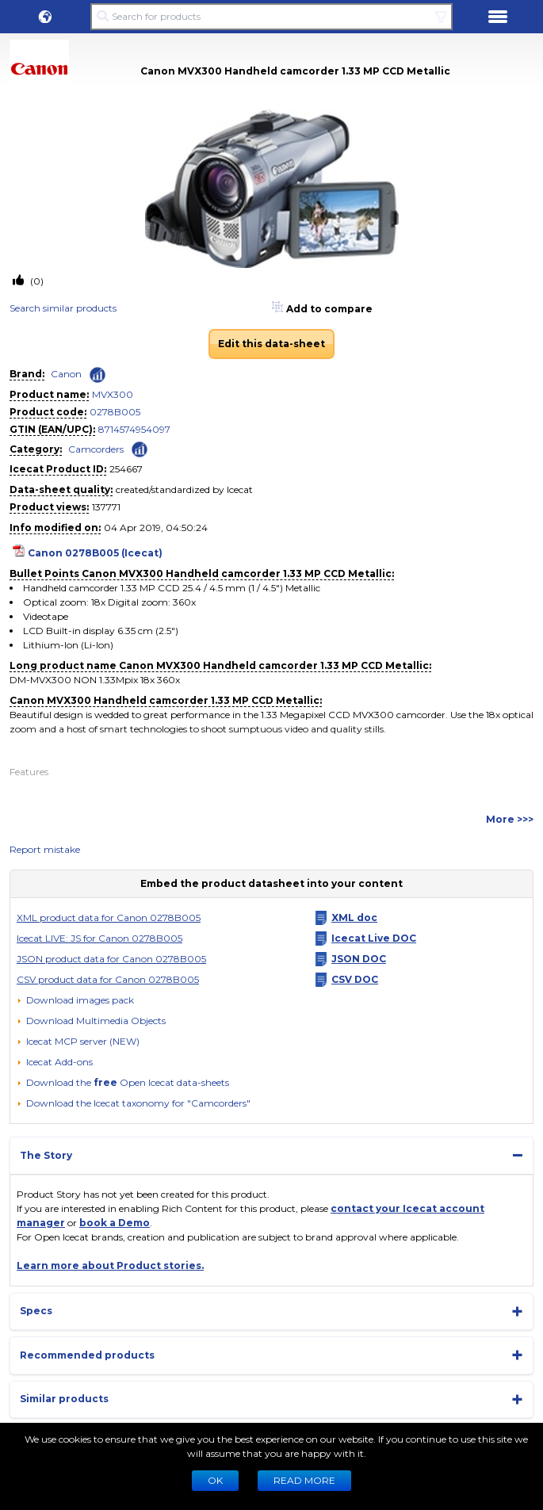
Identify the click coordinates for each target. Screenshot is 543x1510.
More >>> (509, 819)
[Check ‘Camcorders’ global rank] (139, 448)
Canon (66, 374)
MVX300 (112, 394)
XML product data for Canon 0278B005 (109, 917)
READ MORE (304, 1480)
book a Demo (114, 1223)
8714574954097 (134, 429)
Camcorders (96, 449)
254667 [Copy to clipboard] (126, 469)
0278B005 (115, 412)
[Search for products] (271, 17)
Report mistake (45, 849)
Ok (215, 1480)
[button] (45, 16)
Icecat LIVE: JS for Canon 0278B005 (99, 938)
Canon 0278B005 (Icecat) (95, 553)
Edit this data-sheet (271, 344)
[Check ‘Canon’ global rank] (97, 374)
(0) (36, 281)
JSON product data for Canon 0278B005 (111, 959)
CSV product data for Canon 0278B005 (108, 979)
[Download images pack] (75, 1000)
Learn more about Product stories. (110, 1265)
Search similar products (63, 308)
